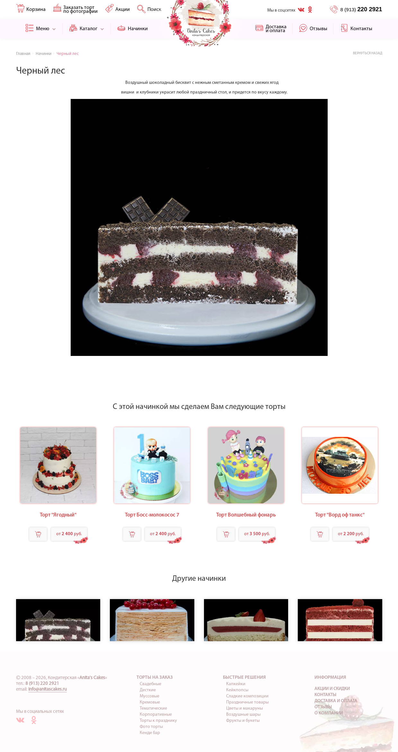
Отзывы (323, 707)
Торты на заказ (155, 677)
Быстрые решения (244, 677)
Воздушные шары (243, 714)
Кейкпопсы (237, 690)
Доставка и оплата (335, 701)
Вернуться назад (367, 53)
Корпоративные (156, 714)
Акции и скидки (332, 688)
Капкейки (235, 684)
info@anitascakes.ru (47, 689)
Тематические (153, 708)
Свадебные (150, 684)
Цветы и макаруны (244, 708)
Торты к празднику (158, 720)
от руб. (69, 534)
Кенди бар (150, 732)
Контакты (325, 695)
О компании (328, 713)
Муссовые (149, 696)
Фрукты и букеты (243, 720)
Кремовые (150, 702)
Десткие (148, 690)
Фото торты (151, 726)
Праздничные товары (247, 702)
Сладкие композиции (247, 696)
